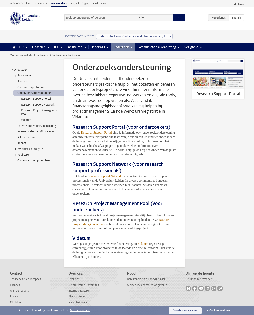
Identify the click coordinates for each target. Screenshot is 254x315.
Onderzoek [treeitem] (18, 70)
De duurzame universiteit (83, 285)
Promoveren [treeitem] (23, 76)
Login (241, 4)
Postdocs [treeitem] (21, 82)
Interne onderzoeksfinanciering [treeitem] (34, 132)
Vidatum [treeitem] (26, 120)
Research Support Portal (96, 132)
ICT (56, 47)
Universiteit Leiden (20, 3)
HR (21, 47)
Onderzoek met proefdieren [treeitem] (34, 160)
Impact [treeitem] (20, 143)
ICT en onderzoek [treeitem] (26, 137)
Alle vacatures (76, 296)
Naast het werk (77, 302)
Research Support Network (105, 176)
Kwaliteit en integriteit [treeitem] (29, 149)
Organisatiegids (80, 3)
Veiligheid (191, 47)
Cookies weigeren (220, 310)
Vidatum (143, 243)
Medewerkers (59, 3)
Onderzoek (121, 47)
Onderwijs (98, 47)
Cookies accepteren (185, 310)
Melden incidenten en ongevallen (147, 285)
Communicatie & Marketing (156, 47)
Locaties (15, 285)
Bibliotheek (99, 3)
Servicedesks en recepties (25, 279)
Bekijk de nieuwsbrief (199, 279)
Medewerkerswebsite (21, 55)
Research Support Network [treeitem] (37, 105)
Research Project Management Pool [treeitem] (40, 112)
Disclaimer (16, 302)
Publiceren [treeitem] (22, 155)
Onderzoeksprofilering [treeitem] (29, 87)
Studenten (41, 3)
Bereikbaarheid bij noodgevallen (146, 279)
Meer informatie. (80, 310)
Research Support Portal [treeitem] (36, 99)
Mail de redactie (19, 291)
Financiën (39, 47)
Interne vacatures (79, 291)
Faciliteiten (74, 47)
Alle (141, 17)
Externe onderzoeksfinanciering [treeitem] (36, 126)
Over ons (73, 279)
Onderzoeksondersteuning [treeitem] (32, 93)
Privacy (14, 296)
